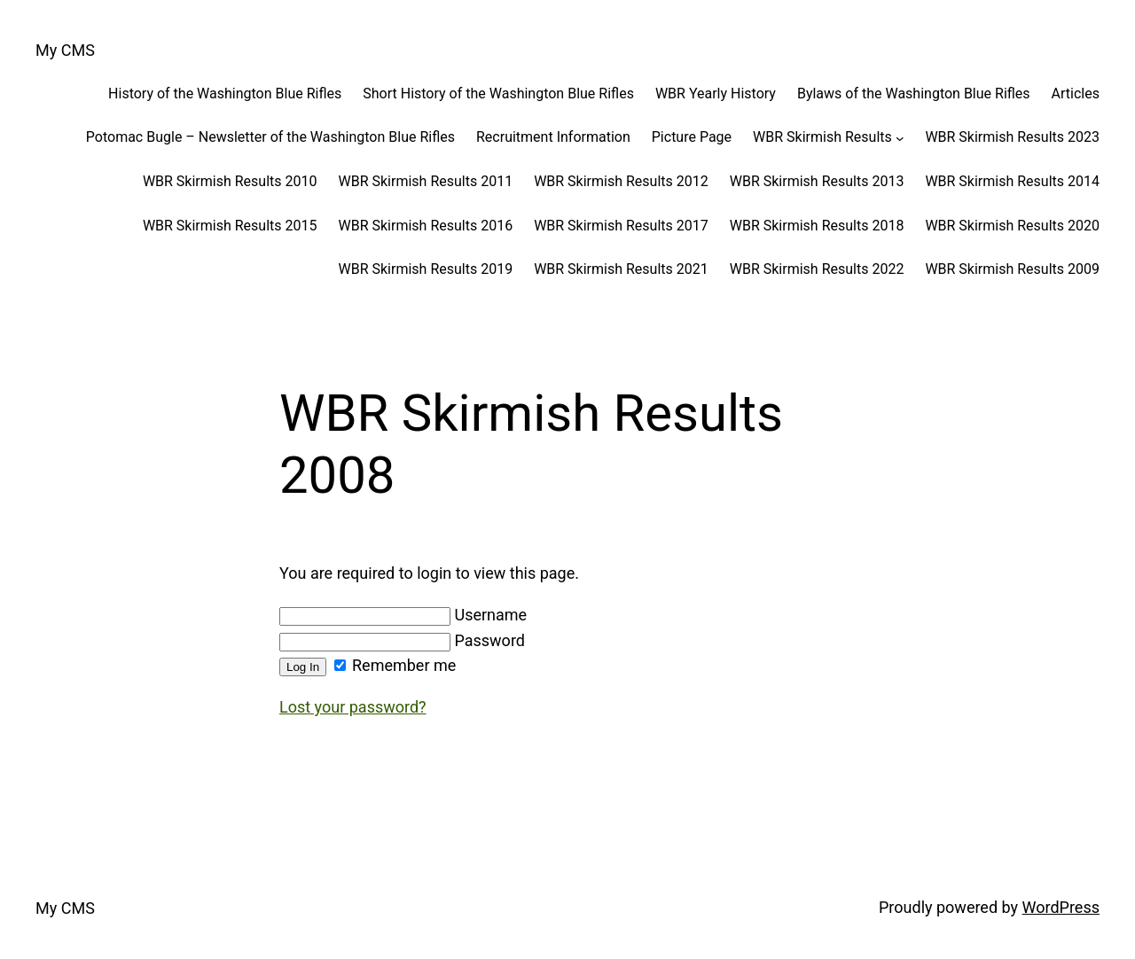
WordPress (1061, 907)
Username (403, 614)
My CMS (65, 50)
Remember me (395, 665)
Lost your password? (353, 707)
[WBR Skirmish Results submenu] (900, 137)
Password (402, 640)
